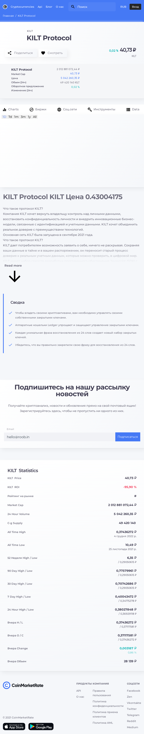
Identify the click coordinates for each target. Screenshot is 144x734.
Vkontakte (134, 703)
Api (40, 6)
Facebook (133, 690)
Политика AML (103, 722)
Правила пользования (102, 693)
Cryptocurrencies (22, 6)
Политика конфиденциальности (108, 704)
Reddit (131, 721)
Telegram (133, 715)
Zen (129, 696)
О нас (60, 6)
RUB (123, 6)
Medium (132, 727)
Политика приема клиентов (105, 714)
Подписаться (128, 437)
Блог (49, 6)
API (78, 690)
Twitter (132, 709)
